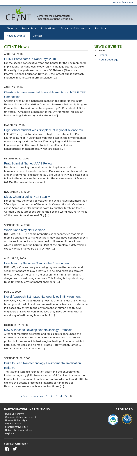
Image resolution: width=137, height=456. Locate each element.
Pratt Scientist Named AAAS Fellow (28, 163)
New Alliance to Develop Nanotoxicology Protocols (38, 330)
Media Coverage (108, 59)
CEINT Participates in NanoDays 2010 (30, 59)
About (12, 29)
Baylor (8, 433)
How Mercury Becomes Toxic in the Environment (37, 263)
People (100, 29)
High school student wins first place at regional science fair (43, 130)
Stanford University (15, 427)
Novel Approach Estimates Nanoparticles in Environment (42, 296)
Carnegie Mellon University (20, 417)
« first (24, 396)
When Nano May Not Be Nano (24, 230)
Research (28, 29)
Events (103, 55)
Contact (37, 35)
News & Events (17, 37)
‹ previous (37, 396)
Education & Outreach (75, 29)
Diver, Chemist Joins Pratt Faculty (27, 196)
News (102, 50)
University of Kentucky (17, 430)
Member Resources (122, 2)
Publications (48, 28)
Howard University (15, 420)
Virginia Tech (12, 423)
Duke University (14, 414)
